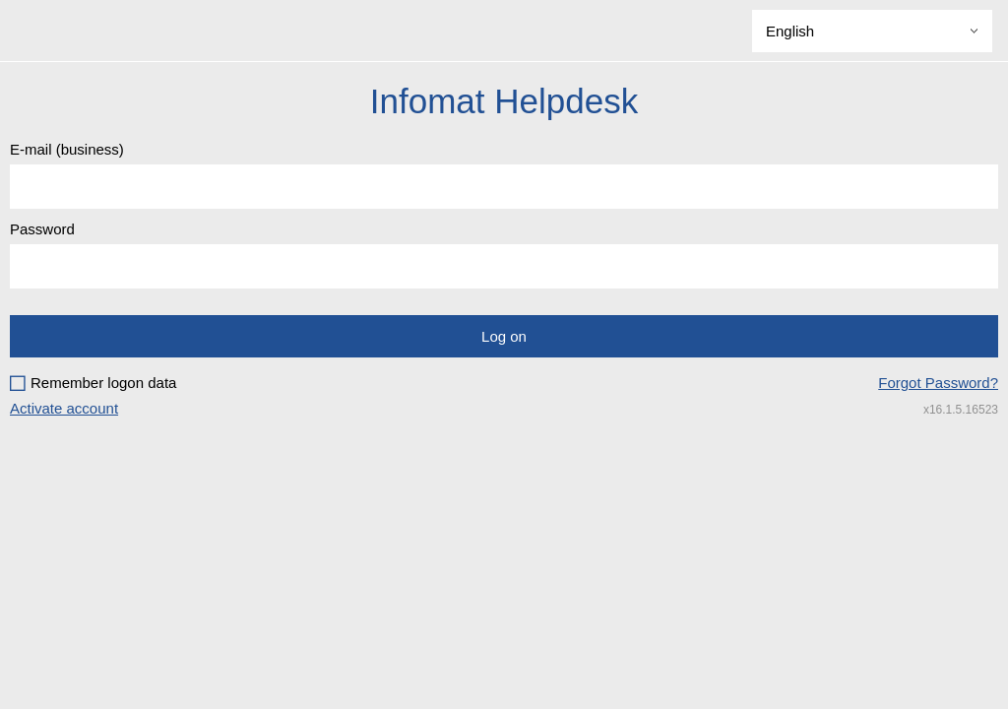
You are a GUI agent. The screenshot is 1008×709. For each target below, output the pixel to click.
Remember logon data (103, 382)
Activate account (64, 408)
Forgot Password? (938, 382)
